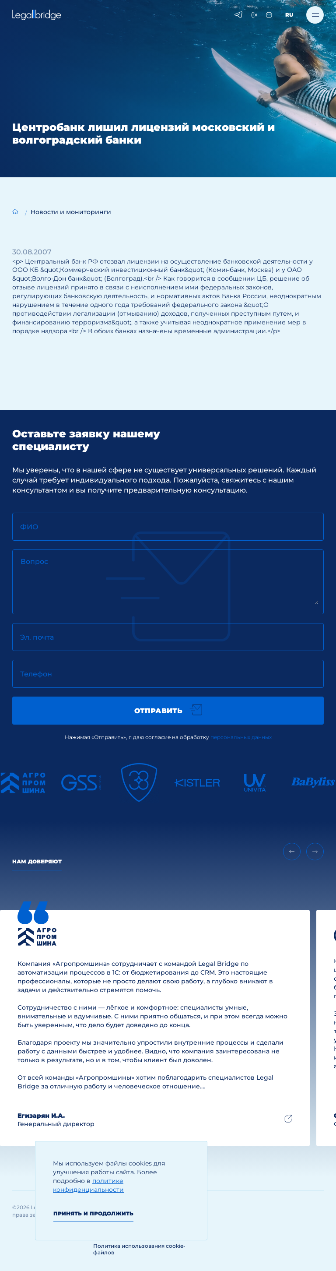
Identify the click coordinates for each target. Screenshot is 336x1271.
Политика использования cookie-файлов (139, 1249)
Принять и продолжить (93, 1213)
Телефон (36, 674)
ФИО (29, 527)
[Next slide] (315, 851)
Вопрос (34, 561)
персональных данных (241, 737)
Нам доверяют (37, 861)
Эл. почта (37, 637)
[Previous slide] (292, 851)
